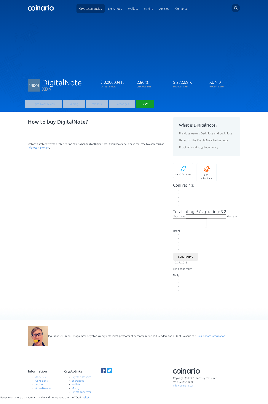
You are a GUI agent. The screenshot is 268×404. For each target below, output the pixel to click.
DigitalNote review (42, 106)
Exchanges (115, 8)
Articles (164, 8)
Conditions (41, 385)
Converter (182, 8)
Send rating (185, 261)
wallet (85, 402)
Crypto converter (81, 396)
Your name (179, 219)
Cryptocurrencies (90, 8)
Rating (177, 235)
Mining (148, 8)
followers (183, 173)
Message (232, 219)
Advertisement (43, 392)
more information (215, 340)
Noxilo (200, 340)
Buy (140, 105)
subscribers (207, 175)
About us (40, 381)
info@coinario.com (38, 150)
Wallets (133, 8)
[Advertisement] (134, 44)
